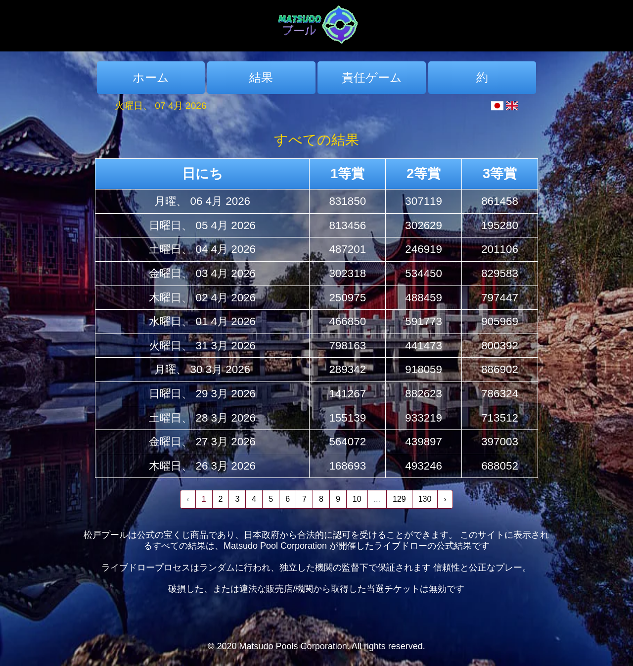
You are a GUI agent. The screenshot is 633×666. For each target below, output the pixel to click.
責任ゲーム (372, 77)
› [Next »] (445, 499)
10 (357, 499)
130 (425, 499)
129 (399, 499)
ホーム (151, 77)
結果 (261, 77)
